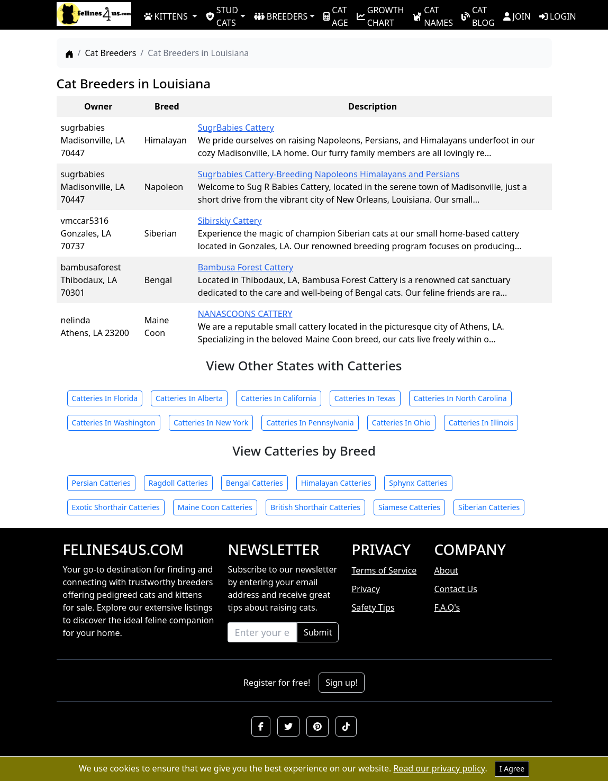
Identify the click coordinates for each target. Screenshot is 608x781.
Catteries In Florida (105, 398)
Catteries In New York (211, 422)
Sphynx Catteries (418, 483)
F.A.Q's (447, 607)
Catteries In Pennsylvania (310, 422)
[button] (260, 726)
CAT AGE (335, 15)
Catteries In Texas (365, 398)
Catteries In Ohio (401, 422)
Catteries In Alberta (189, 398)
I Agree (512, 769)
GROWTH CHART (380, 15)
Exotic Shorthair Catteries (116, 507)
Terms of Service (383, 570)
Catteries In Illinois (481, 422)
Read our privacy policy (439, 768)
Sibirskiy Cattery (230, 220)
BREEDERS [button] (280, 16)
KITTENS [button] (166, 16)
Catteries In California (278, 398)
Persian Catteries (101, 483)
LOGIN (557, 16)
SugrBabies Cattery (236, 127)
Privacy (365, 589)
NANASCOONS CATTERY (245, 314)
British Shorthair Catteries (315, 507)
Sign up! (341, 682)
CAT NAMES (432, 15)
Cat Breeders (110, 53)
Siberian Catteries (489, 507)
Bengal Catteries (254, 483)
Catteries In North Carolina (460, 398)
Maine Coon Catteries (215, 507)
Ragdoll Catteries (178, 483)
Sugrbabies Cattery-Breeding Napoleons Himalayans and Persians (329, 174)
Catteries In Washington (114, 422)
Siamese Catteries (409, 507)
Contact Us (455, 589)
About (446, 570)
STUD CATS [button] (222, 15)
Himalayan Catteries (336, 483)
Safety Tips (372, 607)
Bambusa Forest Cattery (245, 267)
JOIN (517, 16)
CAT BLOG (478, 15)
